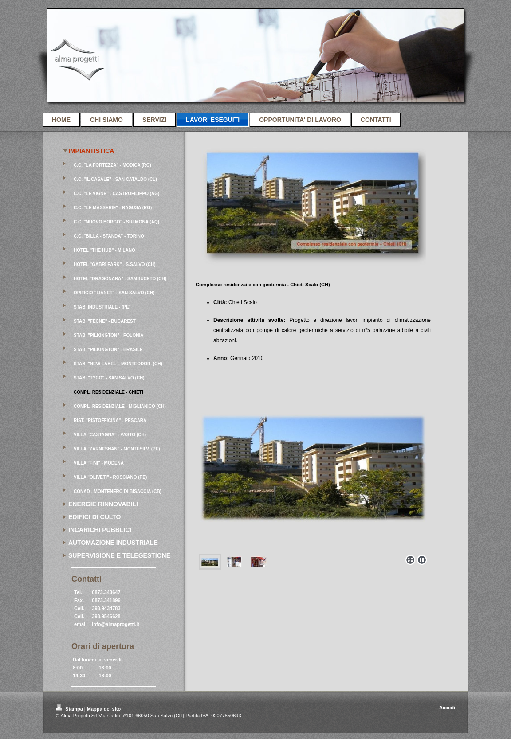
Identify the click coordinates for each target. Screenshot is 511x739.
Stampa (70, 709)
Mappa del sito (104, 709)
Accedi (447, 707)
